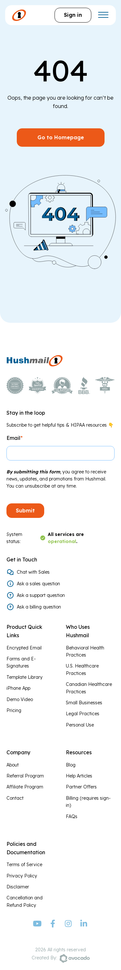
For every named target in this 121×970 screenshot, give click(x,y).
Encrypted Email (24, 648)
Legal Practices (82, 714)
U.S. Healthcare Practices (82, 669)
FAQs (71, 816)
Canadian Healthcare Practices (89, 687)
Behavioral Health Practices (85, 651)
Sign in (73, 15)
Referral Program (25, 776)
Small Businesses (84, 703)
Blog (71, 765)
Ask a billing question (39, 607)
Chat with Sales (33, 572)
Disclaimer (17, 887)
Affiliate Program (24, 787)
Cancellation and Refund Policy (24, 901)
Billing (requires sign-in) (88, 801)
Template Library (24, 677)
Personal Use (80, 725)
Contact (15, 798)
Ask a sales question (38, 584)
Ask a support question (41, 595)
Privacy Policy (21, 876)
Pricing (13, 710)
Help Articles (79, 776)
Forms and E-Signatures (21, 662)
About (12, 765)
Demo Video (19, 699)
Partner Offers (81, 787)
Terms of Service (24, 864)
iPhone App (18, 688)
